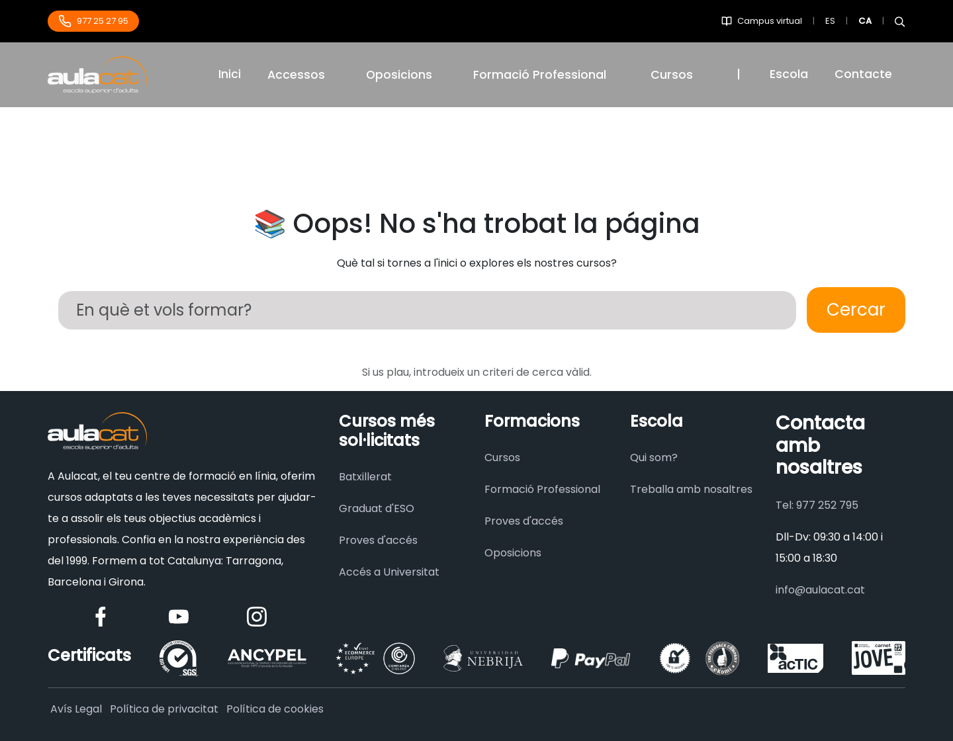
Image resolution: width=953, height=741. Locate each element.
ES (830, 21)
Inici (229, 74)
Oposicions (399, 75)
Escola (789, 74)
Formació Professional (542, 489)
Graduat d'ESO (376, 508)
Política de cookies (275, 709)
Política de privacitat (164, 709)
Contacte (863, 74)
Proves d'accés (378, 540)
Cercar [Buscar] (856, 310)
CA (865, 21)
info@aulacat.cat (820, 589)
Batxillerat (365, 476)
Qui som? (654, 457)
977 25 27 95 (93, 21)
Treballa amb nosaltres (691, 489)
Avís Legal (76, 709)
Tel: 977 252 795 (817, 505)
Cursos (672, 75)
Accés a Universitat (389, 572)
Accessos (296, 75)
